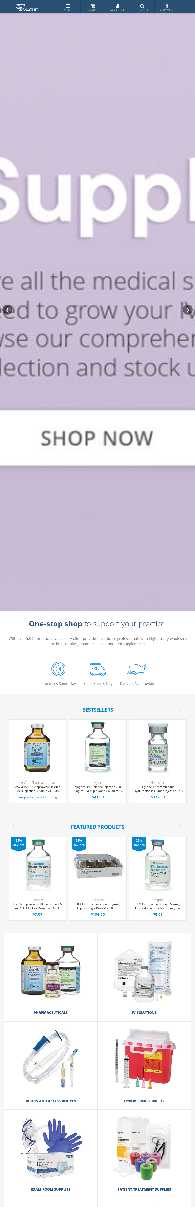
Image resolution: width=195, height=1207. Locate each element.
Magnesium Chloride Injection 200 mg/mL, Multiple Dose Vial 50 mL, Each (98, 789)
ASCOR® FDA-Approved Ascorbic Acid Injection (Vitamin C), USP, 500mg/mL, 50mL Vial (37, 789)
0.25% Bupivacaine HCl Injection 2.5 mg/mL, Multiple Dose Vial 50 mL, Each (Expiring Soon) (37, 906)
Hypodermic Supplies (144, 1101)
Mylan (97, 782)
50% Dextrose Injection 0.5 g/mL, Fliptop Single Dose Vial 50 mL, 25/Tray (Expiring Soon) (98, 906)
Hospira (37, 900)
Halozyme (158, 782)
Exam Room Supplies (50, 1189)
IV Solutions (144, 1012)
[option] (98, 879)
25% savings (18, 842)
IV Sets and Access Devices (51, 1101)
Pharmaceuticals (51, 1012)
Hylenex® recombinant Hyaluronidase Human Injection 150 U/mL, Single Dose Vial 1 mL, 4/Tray (158, 789)
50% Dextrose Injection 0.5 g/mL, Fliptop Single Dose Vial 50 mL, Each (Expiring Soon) (158, 906)
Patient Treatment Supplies (144, 1189)
